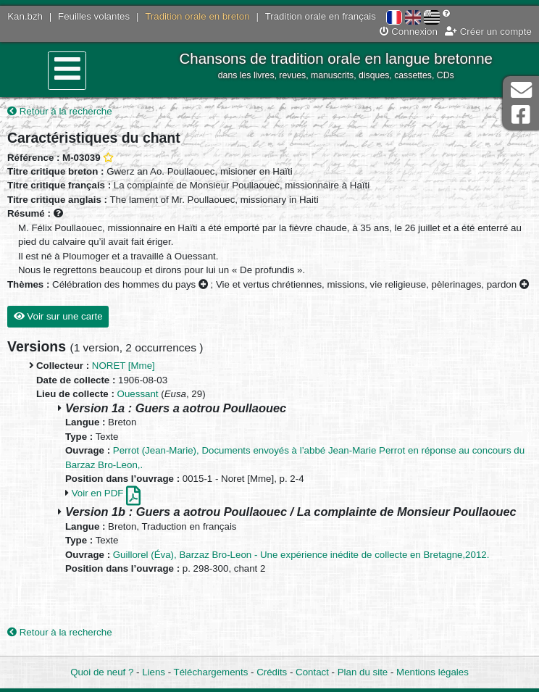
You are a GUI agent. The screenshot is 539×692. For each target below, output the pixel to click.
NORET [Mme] (123, 365)
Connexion (409, 31)
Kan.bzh (25, 16)
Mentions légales (432, 672)
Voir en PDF (106, 493)
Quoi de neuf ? (101, 672)
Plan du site (363, 672)
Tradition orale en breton (197, 16)
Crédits (271, 672)
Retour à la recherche (59, 111)
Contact (312, 672)
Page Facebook (521, 114)
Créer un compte (488, 31)
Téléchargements (211, 672)
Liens (153, 672)
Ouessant (138, 393)
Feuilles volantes (94, 16)
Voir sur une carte (58, 316)
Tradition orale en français (320, 16)
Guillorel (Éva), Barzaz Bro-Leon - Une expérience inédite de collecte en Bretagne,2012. (301, 554)
